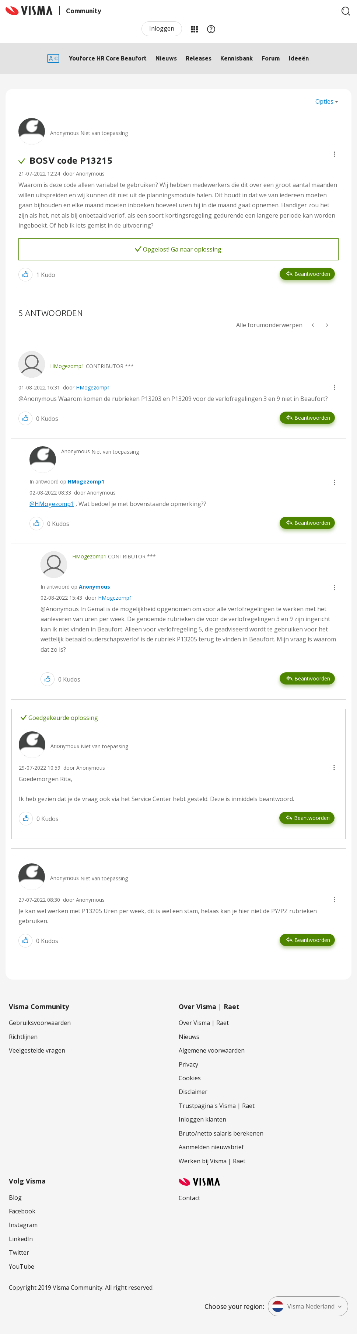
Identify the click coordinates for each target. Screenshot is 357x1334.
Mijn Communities (194, 28)
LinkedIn (21, 1239)
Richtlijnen (23, 1037)
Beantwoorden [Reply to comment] (312, 417)
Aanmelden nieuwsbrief (211, 1147)
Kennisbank (236, 58)
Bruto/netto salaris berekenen (221, 1133)
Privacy (188, 1064)
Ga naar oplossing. (197, 249)
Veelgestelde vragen (37, 1050)
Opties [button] (324, 101)
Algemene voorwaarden (212, 1050)
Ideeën (299, 58)
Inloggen (161, 28)
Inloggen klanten (202, 1119)
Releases (198, 58)
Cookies (190, 1078)
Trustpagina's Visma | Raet (217, 1106)
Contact (189, 1198)
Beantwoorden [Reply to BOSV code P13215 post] (312, 273)
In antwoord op (66, 481)
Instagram (23, 1225)
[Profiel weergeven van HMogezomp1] (67, 366)
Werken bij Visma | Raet (212, 1161)
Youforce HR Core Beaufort (108, 58)
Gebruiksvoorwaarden (40, 1023)
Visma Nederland (303, 1306)
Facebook (22, 1211)
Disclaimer (193, 1092)
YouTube (21, 1266)
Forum (271, 58)
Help (211, 28)
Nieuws (166, 58)
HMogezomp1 (93, 387)
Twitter (19, 1252)
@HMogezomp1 (51, 504)
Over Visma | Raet (204, 1023)
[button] (334, 154)
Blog (15, 1197)
